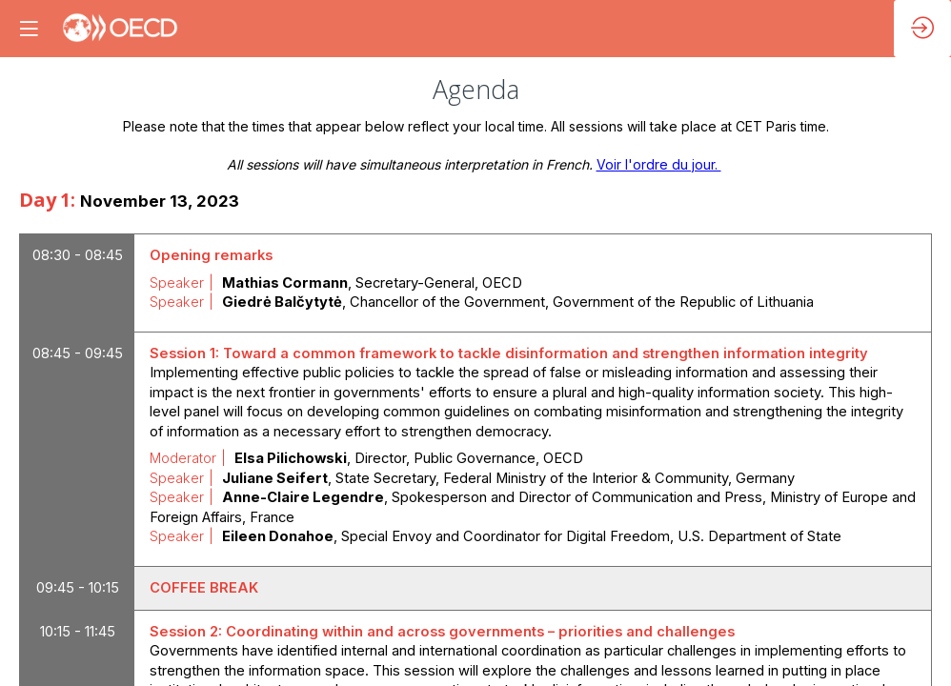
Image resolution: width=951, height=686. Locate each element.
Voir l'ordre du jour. (659, 164)
